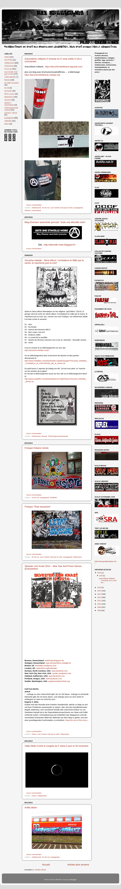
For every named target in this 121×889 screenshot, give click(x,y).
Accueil (46, 864)
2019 (99, 573)
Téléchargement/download (58, 436)
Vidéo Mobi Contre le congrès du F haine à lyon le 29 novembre (56, 746)
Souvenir (7, 100)
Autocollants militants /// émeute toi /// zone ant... (108, 580)
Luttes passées (10, 77)
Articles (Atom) (40, 870)
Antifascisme (36, 208)
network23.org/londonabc (46, 668)
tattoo (6, 124)
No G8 (6, 88)
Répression (77, 557)
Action (34, 734)
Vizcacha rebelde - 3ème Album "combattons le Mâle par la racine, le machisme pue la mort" (54, 261)
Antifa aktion (31, 807)
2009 (99, 607)
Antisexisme (36, 436)
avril (101, 576)
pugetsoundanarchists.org (59, 681)
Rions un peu (9, 94)
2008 (99, 610)
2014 (99, 591)
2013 (99, 594)
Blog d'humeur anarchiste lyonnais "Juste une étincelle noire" (55, 222)
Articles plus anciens (78, 864)
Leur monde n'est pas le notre (61, 208)
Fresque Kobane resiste (37, 448)
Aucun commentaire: (34, 205)
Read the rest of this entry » (76, 720)
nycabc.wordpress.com (61, 673)
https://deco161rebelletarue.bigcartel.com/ (64, 67)
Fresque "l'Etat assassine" (38, 506)
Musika (44, 436)
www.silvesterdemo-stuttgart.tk (58, 663)
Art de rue (46, 208)
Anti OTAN (8, 60)
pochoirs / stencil (10, 113)
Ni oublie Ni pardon (11, 83)
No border (8, 91)
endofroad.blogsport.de (54, 661)
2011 (99, 601)
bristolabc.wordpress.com (45, 666)
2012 (99, 597)
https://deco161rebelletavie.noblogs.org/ (42, 75)
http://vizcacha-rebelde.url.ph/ (37, 350)
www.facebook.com (60, 671)
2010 (99, 604)
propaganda (78, 208)
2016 (99, 587)
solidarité (53, 497)
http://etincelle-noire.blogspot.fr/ (59, 244)
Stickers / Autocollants (33, 210)
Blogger (73, 880)
